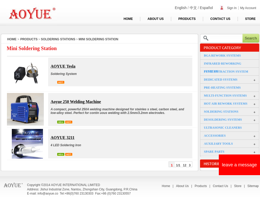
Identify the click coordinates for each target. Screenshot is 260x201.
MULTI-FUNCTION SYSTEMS (225, 95)
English (181, 8)
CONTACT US (220, 19)
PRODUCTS (187, 19)
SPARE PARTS (214, 151)
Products (201, 186)
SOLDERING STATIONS (58, 39)
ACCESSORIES (215, 135)
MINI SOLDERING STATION (98, 39)
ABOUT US (156, 19)
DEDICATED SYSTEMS (220, 79)
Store (237, 186)
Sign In (228, 8)
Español (206, 8)
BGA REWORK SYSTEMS (222, 55)
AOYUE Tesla (63, 66)
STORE (250, 19)
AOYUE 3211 (63, 137)
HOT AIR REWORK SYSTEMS (225, 103)
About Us (182, 186)
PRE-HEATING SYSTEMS (222, 87)
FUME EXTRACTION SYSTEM (226, 71)
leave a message (239, 164)
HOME (128, 19)
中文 (193, 8)
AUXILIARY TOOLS (218, 143)
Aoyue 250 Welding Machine (76, 101)
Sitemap (253, 186)
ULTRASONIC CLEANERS (223, 127)
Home (166, 186)
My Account (248, 8)
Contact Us (220, 186)
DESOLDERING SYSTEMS (223, 119)
